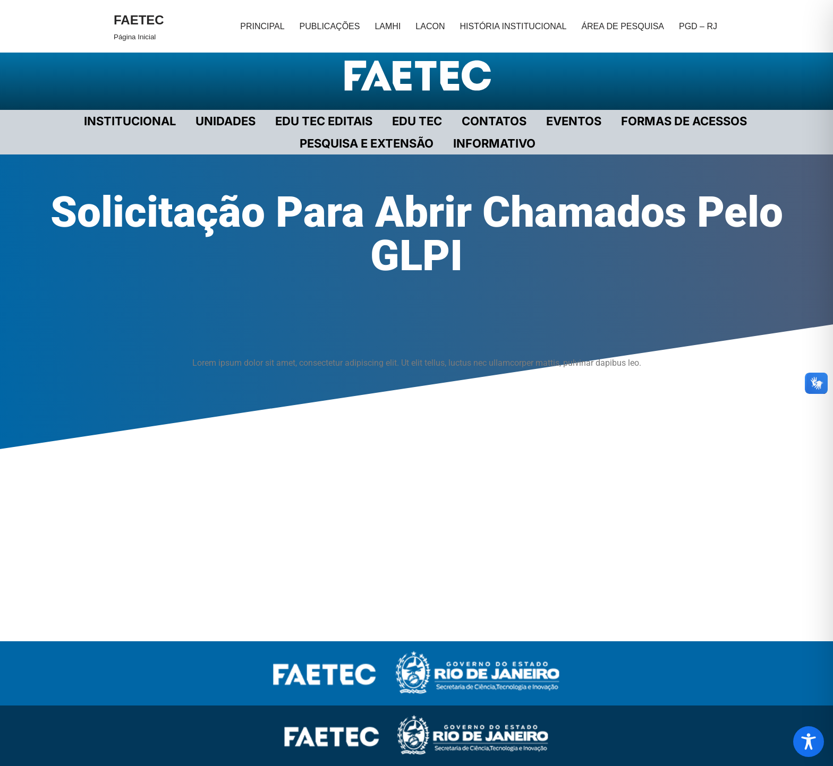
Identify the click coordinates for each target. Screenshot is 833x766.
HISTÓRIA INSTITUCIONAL (513, 26)
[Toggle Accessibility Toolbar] (808, 741)
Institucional (130, 121)
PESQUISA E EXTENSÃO (367, 143)
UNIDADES (226, 121)
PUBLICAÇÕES (330, 26)
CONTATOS (494, 121)
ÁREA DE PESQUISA (622, 26)
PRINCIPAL (262, 26)
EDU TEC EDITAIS (323, 121)
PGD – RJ (698, 26)
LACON (430, 26)
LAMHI (388, 26)
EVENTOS (573, 121)
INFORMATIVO (494, 143)
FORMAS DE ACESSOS (684, 121)
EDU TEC (417, 121)
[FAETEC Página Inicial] (139, 26)
